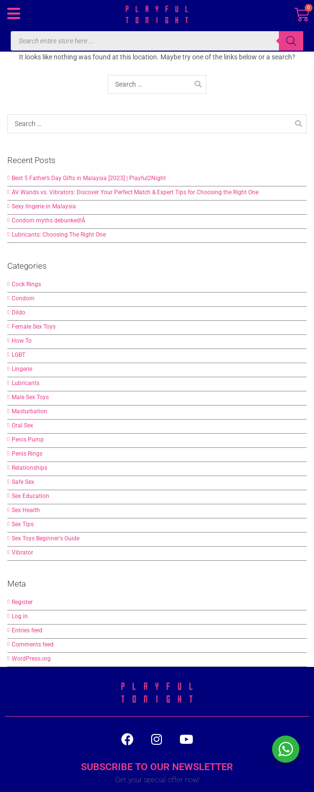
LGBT (18, 354)
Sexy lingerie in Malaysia (44, 206)
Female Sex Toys (34, 326)
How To (22, 340)
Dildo (18, 312)
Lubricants (25, 383)
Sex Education (30, 496)
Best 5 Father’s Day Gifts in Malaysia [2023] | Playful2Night (89, 178)
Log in (20, 616)
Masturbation (29, 411)
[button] (13, 13)
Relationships (29, 467)
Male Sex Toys (30, 397)
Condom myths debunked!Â (49, 220)
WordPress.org (31, 658)
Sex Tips (23, 524)
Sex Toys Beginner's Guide (45, 538)
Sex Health (26, 510)
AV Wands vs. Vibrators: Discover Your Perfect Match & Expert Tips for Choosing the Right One (135, 192)
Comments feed (33, 644)
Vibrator (22, 552)
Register (22, 602)
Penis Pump (28, 439)
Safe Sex (23, 482)
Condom (23, 298)
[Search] (291, 41)
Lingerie (22, 369)
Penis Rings (27, 453)
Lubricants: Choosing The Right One (59, 234)
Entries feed (27, 630)
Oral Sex (22, 425)
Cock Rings (26, 284)
